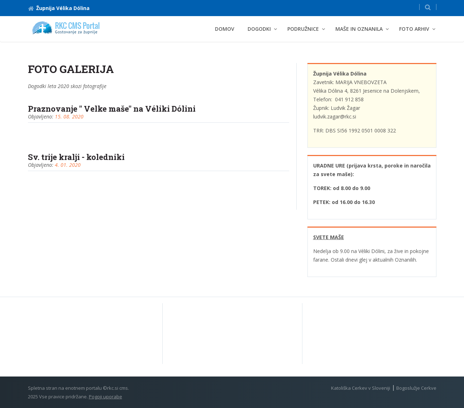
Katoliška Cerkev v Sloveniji (360, 388)
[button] (428, 7)
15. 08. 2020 (69, 116)
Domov (224, 28)
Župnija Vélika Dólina (59, 8)
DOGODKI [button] (259, 28)
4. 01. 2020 (68, 164)
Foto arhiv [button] (414, 28)
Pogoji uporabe (105, 396)
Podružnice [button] (303, 28)
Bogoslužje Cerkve (416, 388)
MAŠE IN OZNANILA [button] (359, 28)
